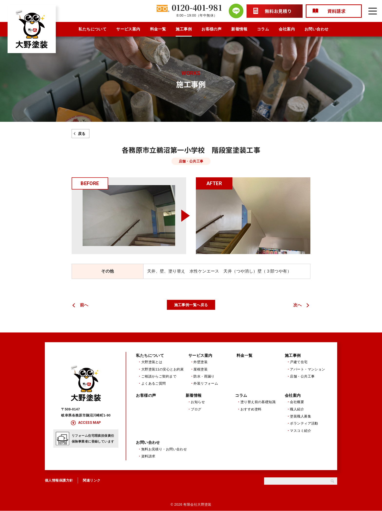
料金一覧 (158, 29)
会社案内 (287, 29)
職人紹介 (297, 409)
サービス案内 (128, 29)
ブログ (196, 409)
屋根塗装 (200, 369)
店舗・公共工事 (302, 376)
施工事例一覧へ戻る (191, 305)
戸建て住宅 (298, 362)
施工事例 (184, 29)
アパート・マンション (307, 369)
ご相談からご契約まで (158, 376)
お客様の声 (211, 29)
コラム (263, 29)
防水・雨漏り (204, 376)
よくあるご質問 (153, 384)
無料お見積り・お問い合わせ (164, 449)
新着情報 (239, 29)
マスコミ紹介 (300, 431)
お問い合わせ (317, 29)
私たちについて (92, 29)
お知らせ (198, 402)
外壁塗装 (200, 362)
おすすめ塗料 (251, 409)
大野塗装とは (151, 362)
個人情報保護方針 (59, 481)
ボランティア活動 (304, 424)
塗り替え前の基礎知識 (258, 402)
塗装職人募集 (300, 416)
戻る (82, 134)
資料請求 (148, 456)
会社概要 (297, 402)
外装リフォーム (205, 384)
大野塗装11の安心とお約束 (162, 369)
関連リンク (91, 481)
